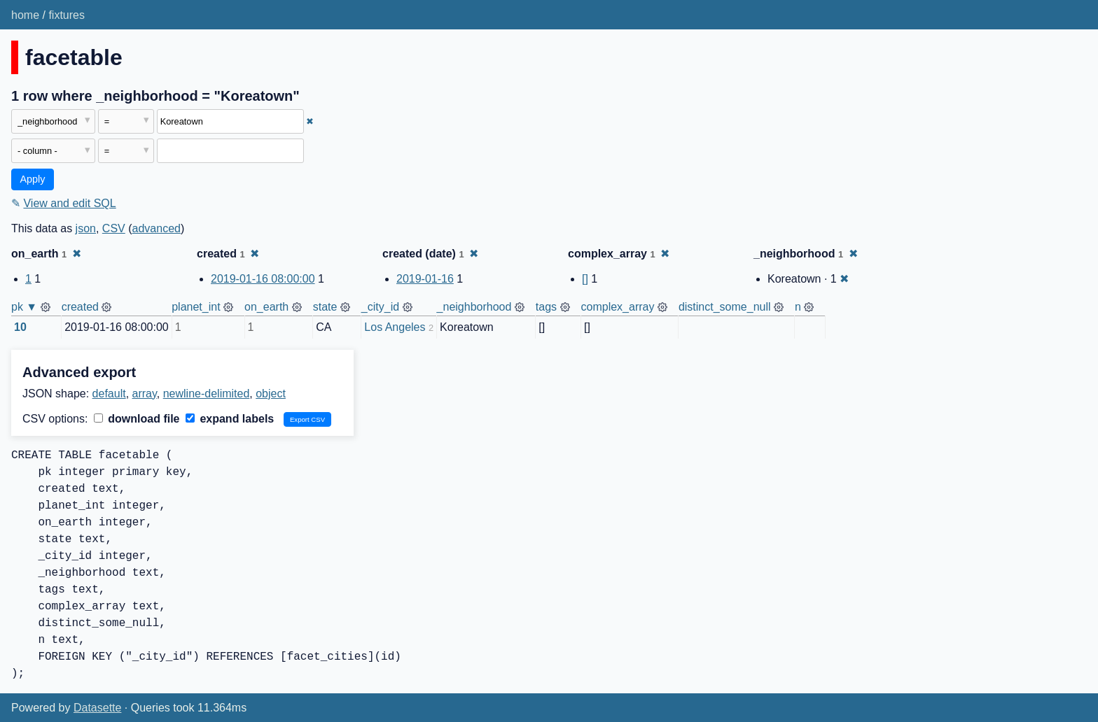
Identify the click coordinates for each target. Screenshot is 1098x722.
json (86, 228)
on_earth (266, 307)
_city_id (380, 307)
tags (546, 307)
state (325, 307)
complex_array (618, 307)
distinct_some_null (725, 307)
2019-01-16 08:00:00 (263, 279)
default (109, 393)
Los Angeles (394, 327)
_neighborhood (474, 307)
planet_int (196, 307)
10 (20, 327)
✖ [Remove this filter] (310, 121)
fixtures (66, 15)
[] (585, 279)
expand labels (230, 419)
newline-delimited (206, 393)
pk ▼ (24, 307)
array (144, 393)
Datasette (97, 708)
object (271, 393)
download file (137, 419)
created (80, 307)
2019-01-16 (425, 279)
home (25, 15)
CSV (113, 228)
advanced (156, 228)
